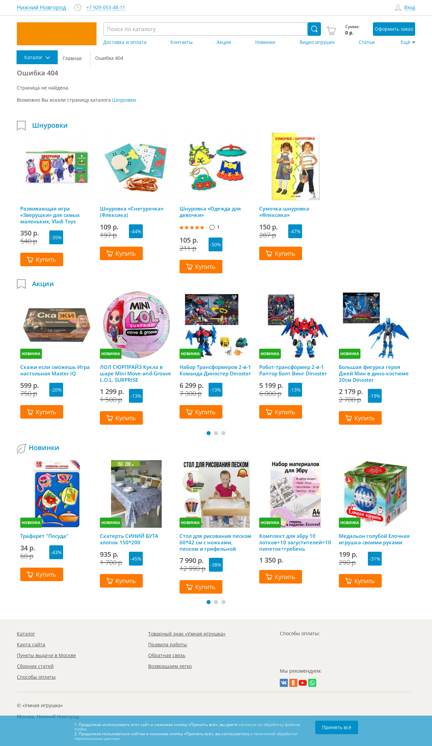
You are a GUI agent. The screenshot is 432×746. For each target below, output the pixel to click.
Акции (224, 42)
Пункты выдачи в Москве (46, 655)
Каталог (26, 633)
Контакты (181, 42)
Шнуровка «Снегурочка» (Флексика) (131, 211)
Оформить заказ (394, 29)
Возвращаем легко (170, 666)
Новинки (265, 42)
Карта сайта (31, 644)
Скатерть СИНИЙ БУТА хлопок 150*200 (129, 539)
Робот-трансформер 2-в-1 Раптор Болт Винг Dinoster (293, 370)
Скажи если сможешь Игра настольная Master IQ (55, 370)
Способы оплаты (36, 677)
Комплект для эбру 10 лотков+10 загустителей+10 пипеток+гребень (295, 542)
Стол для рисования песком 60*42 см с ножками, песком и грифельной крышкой (215, 542)
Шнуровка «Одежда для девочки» (210, 211)
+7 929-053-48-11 (105, 7)
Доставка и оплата (124, 42)
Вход (409, 7)
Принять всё (336, 727)
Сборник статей (35, 666)
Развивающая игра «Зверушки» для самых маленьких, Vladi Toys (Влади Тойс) (50, 214)
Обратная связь (166, 655)
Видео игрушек (317, 42)
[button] (209, 433)
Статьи (367, 42)
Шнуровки (124, 100)
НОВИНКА (31, 353)
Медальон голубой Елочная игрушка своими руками (374, 539)
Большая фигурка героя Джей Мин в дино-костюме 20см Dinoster (374, 373)
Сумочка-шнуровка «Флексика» (284, 211)
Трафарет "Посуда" (44, 536)
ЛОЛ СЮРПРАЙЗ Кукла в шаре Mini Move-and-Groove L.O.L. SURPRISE (135, 373)
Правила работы (167, 644)
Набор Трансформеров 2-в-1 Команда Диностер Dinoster (215, 370)
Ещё (405, 42)
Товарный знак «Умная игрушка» (186, 633)
